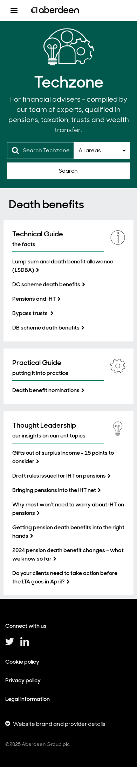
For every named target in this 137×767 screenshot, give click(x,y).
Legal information (27, 699)
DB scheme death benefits (46, 327)
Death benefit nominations (46, 390)
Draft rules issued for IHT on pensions (59, 475)
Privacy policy (23, 680)
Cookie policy (22, 661)
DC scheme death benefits (46, 284)
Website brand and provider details (59, 724)
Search (68, 170)
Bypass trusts (30, 313)
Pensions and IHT (34, 298)
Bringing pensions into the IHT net (54, 490)
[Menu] (14, 10)
